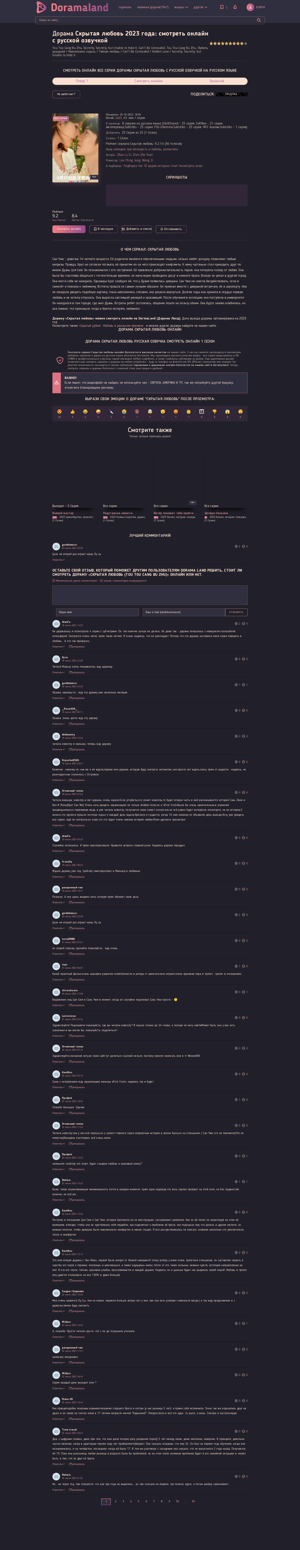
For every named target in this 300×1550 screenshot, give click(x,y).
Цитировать (77, 647)
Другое (159, 5)
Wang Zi (147, 160)
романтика (170, 149)
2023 (118, 118)
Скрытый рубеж (90, 325)
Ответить (58, 560)
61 (193, 1502)
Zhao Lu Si (124, 155)
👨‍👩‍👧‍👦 (202, 414)
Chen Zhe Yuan (143, 155)
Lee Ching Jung (130, 160)
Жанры (140, 5)
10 (246, 43)
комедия (119, 149)
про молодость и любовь (144, 149)
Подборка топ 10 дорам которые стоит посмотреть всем (163, 166)
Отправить (63, 612)
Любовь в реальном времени (123, 325)
